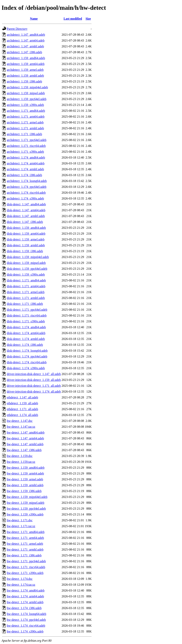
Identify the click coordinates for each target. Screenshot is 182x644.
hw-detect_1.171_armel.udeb (25, 543)
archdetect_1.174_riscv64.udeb (26, 192)
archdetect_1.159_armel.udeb (25, 69)
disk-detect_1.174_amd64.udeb (26, 327)
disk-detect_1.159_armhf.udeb (26, 245)
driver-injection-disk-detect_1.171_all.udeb (34, 385)
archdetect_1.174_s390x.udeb (25, 198)
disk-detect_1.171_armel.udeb (26, 292)
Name (34, 18)
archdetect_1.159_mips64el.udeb (27, 87)
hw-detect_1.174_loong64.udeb (26, 614)
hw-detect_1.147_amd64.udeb (26, 432)
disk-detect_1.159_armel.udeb (26, 239)
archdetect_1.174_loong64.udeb (27, 181)
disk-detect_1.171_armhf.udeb (26, 298)
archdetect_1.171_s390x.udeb (25, 151)
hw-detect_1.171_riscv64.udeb (26, 567)
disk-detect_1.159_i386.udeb (25, 251)
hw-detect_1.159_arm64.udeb (25, 473)
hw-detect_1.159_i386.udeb (24, 491)
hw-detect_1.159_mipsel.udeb (25, 502)
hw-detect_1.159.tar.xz (21, 461)
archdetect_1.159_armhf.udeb (25, 75)
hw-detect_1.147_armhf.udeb (25, 444)
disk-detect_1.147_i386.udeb (25, 222)
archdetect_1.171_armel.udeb (25, 122)
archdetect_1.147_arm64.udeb (26, 40)
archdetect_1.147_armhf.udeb (25, 46)
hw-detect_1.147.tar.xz (21, 426)
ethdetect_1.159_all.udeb (22, 403)
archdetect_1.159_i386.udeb (24, 81)
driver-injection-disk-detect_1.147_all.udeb (34, 374)
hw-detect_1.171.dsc (19, 520)
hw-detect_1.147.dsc (19, 420)
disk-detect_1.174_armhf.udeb (26, 339)
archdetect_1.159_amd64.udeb (26, 58)
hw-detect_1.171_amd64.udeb (26, 532)
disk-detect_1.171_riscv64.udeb (26, 315)
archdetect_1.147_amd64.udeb (26, 34)
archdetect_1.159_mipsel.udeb (26, 93)
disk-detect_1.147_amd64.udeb (26, 204)
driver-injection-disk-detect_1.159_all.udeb (34, 379)
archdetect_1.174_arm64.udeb (26, 163)
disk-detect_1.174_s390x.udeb (26, 368)
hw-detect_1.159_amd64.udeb (26, 467)
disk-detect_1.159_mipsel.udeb (26, 262)
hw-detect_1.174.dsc (19, 578)
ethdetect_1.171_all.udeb (22, 409)
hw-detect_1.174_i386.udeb (24, 608)
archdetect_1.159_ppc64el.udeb (26, 99)
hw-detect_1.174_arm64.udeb (25, 596)
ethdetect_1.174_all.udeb (22, 415)
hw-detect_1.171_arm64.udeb (25, 537)
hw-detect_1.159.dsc (19, 456)
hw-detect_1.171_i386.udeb (24, 555)
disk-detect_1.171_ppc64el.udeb (27, 309)
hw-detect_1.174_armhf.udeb (25, 602)
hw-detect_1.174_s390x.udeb (25, 631)
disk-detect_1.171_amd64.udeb (26, 280)
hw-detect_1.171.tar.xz (21, 526)
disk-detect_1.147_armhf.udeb (26, 216)
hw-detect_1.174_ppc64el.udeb (26, 619)
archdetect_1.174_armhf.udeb (25, 169)
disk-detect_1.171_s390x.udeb (26, 321)
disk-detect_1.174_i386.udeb (25, 344)
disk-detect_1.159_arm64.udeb (26, 233)
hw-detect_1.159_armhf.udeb (25, 485)
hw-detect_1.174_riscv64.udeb (26, 625)
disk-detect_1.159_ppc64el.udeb (27, 268)
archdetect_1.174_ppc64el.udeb (26, 186)
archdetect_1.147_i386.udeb (24, 52)
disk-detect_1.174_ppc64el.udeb (27, 356)
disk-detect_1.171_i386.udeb (25, 303)
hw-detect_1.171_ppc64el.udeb (26, 561)
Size (88, 18)
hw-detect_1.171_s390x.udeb (25, 573)
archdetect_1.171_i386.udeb (24, 134)
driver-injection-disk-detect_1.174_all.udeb (34, 391)
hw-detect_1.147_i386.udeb (24, 450)
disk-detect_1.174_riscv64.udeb (26, 362)
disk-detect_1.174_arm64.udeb (26, 333)
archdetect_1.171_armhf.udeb (25, 128)
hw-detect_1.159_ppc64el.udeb (26, 508)
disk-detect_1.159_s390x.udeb (26, 274)
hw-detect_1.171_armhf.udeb (25, 549)
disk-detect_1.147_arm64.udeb (26, 210)
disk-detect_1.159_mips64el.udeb (28, 257)
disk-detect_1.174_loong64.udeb (27, 350)
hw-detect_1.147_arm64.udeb (25, 438)
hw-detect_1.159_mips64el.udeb (27, 497)
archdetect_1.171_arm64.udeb (26, 116)
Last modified (73, 18)
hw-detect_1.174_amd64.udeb (26, 590)
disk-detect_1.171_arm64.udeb (26, 286)
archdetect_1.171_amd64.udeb (26, 110)
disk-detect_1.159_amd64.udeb (26, 227)
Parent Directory (17, 28)
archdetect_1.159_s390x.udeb (25, 104)
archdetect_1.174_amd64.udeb (26, 157)
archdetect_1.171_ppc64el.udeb (26, 140)
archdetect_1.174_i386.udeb (24, 175)
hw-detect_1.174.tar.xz (21, 584)
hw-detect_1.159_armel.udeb (25, 479)
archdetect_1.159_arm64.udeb (26, 64)
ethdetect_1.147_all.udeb (22, 397)
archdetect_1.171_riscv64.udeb (26, 145)
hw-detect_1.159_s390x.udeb (25, 514)
